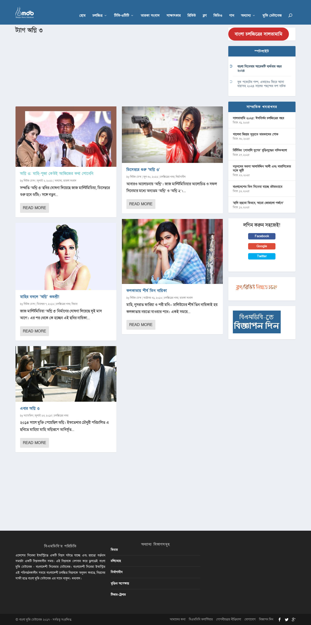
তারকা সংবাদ (150, 9)
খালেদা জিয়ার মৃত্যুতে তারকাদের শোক (255, 134)
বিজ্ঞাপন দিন (266, 619)
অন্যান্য (246, 9)
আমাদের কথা (177, 619)
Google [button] (262, 246)
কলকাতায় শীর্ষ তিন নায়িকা (146, 290)
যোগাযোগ (250, 619)
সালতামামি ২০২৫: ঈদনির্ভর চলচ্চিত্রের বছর (258, 118)
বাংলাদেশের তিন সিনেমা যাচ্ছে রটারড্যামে (257, 186)
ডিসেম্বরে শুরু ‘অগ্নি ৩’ (143, 169)
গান (231, 9)
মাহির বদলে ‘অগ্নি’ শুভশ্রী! (39, 296)
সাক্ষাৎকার (174, 9)
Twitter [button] (262, 256)
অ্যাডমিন (28, 415)
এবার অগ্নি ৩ (29, 408)
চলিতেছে (116, 560)
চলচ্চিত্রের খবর (63, 304)
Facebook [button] (262, 236)
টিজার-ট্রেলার (118, 594)
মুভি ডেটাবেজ (272, 9)
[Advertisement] (119, 68)
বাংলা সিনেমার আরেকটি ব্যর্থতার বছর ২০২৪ (259, 68)
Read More (34, 207)
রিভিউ (192, 9)
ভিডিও (217, 9)
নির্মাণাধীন (180, 176)
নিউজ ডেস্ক (29, 180)
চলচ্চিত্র (98, 9)
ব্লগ (205, 9)
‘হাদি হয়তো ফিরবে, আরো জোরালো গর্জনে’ (258, 202)
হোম (82, 9)
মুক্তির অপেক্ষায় (120, 583)
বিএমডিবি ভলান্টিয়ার (201, 619)
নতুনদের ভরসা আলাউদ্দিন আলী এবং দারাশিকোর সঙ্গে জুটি (262, 168)
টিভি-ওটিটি (121, 9)
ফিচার (74, 304)
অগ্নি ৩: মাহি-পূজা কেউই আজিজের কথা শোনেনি (56, 173)
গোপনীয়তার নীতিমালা (228, 619)
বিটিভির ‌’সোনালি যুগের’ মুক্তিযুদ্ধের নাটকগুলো (260, 150)
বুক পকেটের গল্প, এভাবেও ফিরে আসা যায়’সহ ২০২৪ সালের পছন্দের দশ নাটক (261, 83)
